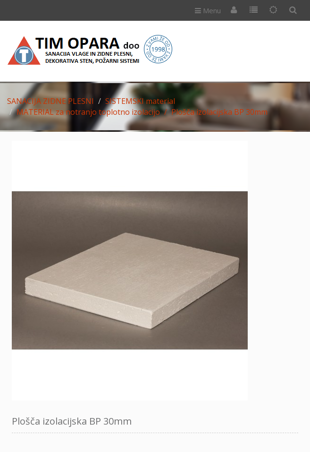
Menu (208, 10)
